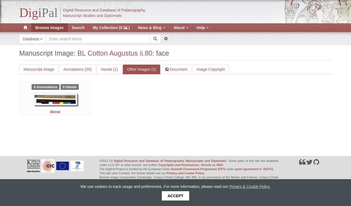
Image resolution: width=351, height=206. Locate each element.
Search (78, 27)
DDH (219, 165)
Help (203, 27)
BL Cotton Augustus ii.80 (115, 53)
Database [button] (33, 39)
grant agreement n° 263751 (254, 169)
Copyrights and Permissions (178, 165)
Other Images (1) (141, 69)
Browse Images (49, 27)
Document (178, 69)
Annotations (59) (77, 69)
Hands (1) (109, 69)
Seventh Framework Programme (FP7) (198, 169)
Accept (175, 196)
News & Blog (151, 27)
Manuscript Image (39, 69)
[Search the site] (98, 39)
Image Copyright (211, 69)
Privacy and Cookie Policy (185, 173)
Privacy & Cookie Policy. (250, 186)
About (181, 27)
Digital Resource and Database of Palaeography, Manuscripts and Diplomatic (170, 160)
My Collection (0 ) (111, 27)
